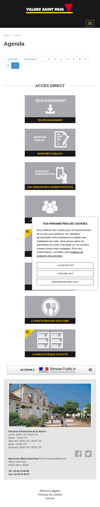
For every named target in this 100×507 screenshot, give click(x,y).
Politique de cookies (50, 494)
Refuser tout (65, 274)
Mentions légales (50, 491)
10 (7, 65)
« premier (12, 59)
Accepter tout (65, 266)
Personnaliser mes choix (65, 282)
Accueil (7, 35)
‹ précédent (30, 59)
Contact (50, 498)
